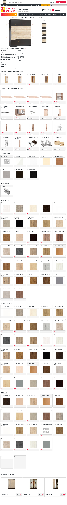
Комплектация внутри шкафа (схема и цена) (49, 14)
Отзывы (31, 5)
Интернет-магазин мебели (5, 17)
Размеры (33, 14)
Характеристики (24, 14)
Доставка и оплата (20, 5)
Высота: (28, 68)
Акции (37, 5)
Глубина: (16, 68)
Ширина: (2, 68)
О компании (5, 5)
